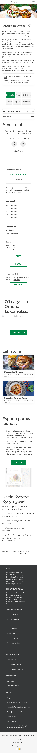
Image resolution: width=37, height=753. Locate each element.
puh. (12, 233)
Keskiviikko (27, 95)
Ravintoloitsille (18, 179)
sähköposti (10, 230)
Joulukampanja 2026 (14, 664)
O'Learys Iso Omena (24, 552)
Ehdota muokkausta (18, 175)
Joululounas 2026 (13, 638)
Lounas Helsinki (12, 614)
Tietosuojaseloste (18, 742)
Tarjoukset (11, 648)
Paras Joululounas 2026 (15, 712)
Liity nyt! (17, 280)
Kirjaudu (18, 285)
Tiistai (18, 95)
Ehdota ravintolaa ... (13, 604)
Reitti (18, 256)
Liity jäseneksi (12, 660)
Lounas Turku (12, 624)
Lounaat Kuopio (12, 629)
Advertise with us (13, 686)
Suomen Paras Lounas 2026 (17, 702)
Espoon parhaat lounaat (23, 431)
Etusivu (5, 551)
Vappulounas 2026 (13, 643)
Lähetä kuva (18, 151)
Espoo (18, 264)
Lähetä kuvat (18, 333)
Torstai (9, 102)
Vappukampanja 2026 (15, 669)
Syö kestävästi (12, 721)
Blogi (8, 697)
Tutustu (18, 462)
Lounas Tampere (13, 619)
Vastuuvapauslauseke (18, 746)
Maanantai (10, 95)
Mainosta (10, 681)
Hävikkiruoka (11, 633)
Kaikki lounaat (12, 717)
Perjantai (17, 102)
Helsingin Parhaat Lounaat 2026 (18, 707)
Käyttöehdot (18, 739)
